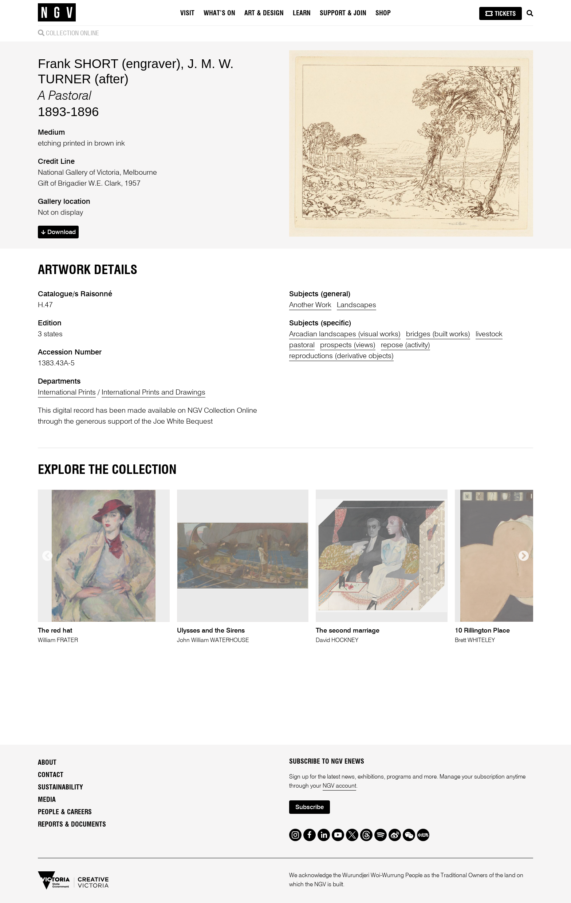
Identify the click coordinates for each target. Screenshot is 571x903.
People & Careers (65, 812)
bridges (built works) (438, 334)
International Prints (67, 392)
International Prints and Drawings (153, 392)
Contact (50, 775)
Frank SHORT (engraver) (109, 63)
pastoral (302, 345)
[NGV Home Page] (57, 12)
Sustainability (60, 787)
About (47, 763)
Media (47, 800)
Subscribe (309, 807)
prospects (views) (347, 345)
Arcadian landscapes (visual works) (345, 334)
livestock (489, 334)
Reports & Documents (72, 824)
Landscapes (356, 305)
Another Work (310, 305)
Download (58, 232)
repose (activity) (405, 345)
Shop (383, 13)
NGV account (339, 786)
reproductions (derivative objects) (341, 356)
